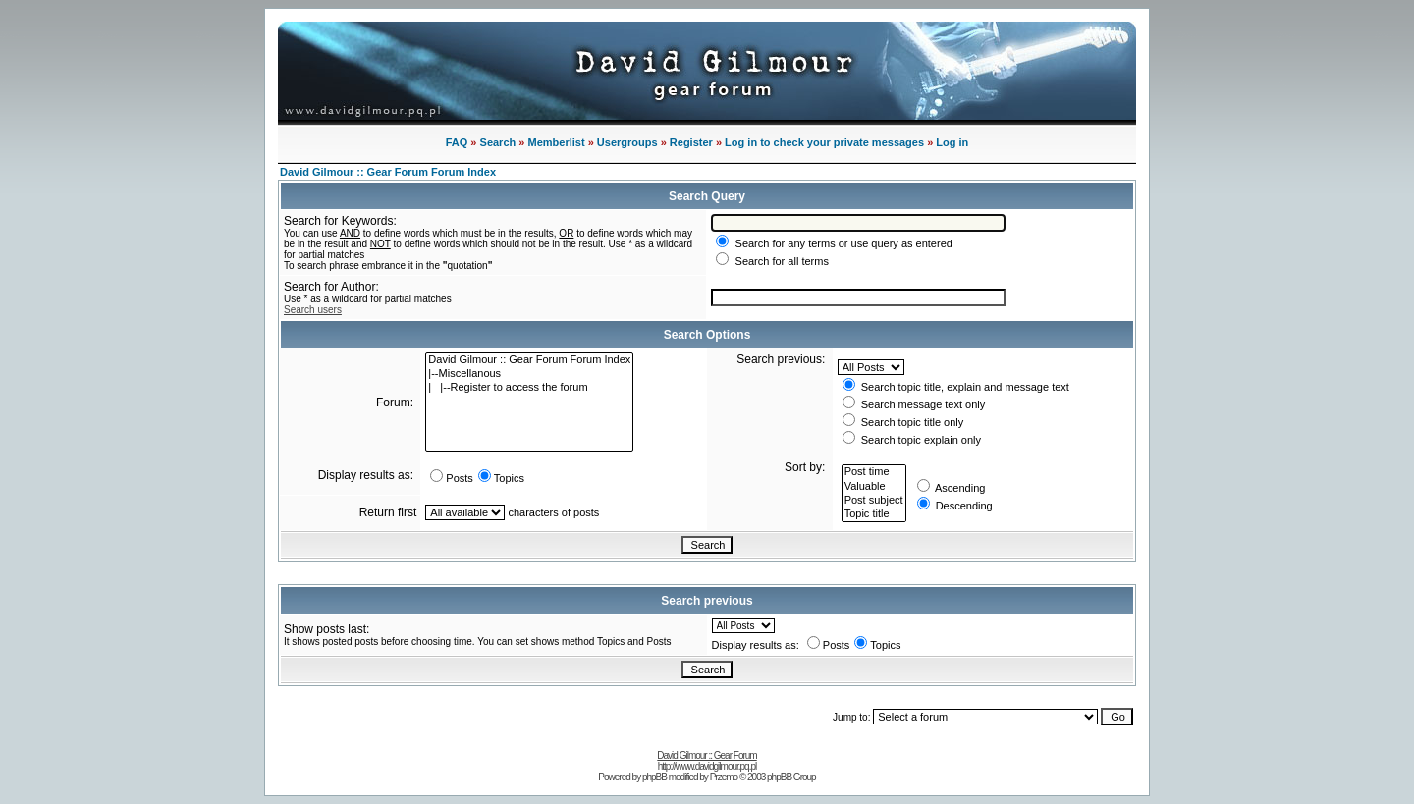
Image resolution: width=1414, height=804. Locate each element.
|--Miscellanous (529, 374)
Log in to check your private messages (824, 142)
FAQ (457, 142)
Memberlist (556, 142)
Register (691, 142)
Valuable (874, 487)
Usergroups (627, 142)
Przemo (723, 777)
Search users (313, 309)
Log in (952, 142)
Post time (874, 472)
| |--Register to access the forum (529, 388)
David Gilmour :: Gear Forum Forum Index (388, 172)
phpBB (654, 777)
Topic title (874, 514)
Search (498, 142)
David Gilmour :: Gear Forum (706, 755)
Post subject (874, 501)
